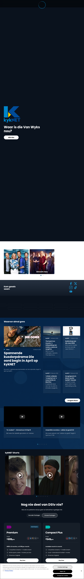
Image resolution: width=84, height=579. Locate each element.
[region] (42, 571)
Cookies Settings (63, 567)
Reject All (62, 571)
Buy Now (22, 560)
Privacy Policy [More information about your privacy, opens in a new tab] (9, 570)
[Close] (81, 571)
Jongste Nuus (72, 400)
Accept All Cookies (62, 575)
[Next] (77, 475)
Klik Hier (11, 137)
